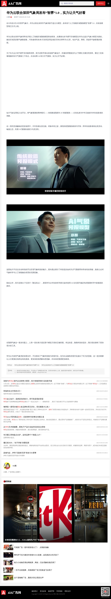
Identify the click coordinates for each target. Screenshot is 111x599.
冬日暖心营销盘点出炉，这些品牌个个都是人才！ (22, 435)
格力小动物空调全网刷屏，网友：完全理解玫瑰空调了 (35, 562)
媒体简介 (35, 591)
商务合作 (68, 591)
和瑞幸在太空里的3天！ (12, 391)
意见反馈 (43, 591)
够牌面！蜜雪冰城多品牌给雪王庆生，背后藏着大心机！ (26, 407)
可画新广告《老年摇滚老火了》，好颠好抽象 (31, 547)
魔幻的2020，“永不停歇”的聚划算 (16, 443)
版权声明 (51, 591)
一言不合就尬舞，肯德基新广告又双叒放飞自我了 (33, 570)
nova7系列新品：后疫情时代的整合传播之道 (23, 417)
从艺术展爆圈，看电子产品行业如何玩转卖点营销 (24, 427)
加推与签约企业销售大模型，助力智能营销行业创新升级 (27, 381)
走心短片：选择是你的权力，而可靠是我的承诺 (23, 399)
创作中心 (101, 3)
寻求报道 (59, 591)
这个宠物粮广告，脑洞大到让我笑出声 (29, 578)
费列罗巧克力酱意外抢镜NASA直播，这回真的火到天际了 (36, 555)
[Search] (76, 3)
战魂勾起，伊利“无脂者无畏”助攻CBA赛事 (19, 453)
